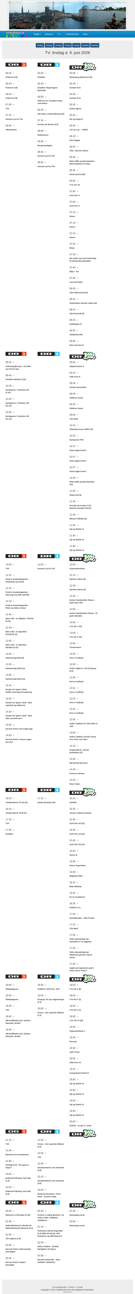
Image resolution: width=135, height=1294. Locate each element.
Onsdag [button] (49, 45)
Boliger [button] (37, 34)
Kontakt (79, 1287)
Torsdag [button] (58, 45)
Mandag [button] (94, 45)
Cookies (71, 1287)
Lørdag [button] (76, 45)
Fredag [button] (67, 45)
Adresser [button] (49, 34)
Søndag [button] (85, 45)
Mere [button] (85, 34)
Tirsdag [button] (40, 45)
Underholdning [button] (72, 34)
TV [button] (60, 34)
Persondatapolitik (59, 1287)
